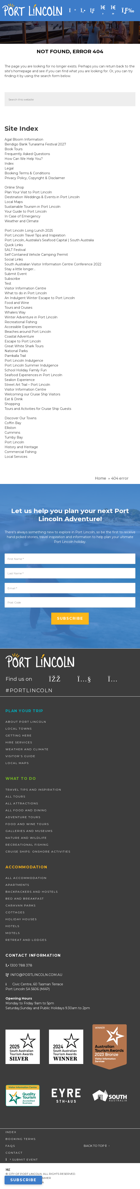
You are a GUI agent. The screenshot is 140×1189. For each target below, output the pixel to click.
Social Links (14, 259)
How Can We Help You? (24, 159)
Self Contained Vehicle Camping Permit (36, 255)
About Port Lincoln (25, 721)
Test (8, 283)
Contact (14, 1152)
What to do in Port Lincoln (26, 293)
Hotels (12, 926)
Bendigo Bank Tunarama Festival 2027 (35, 144)
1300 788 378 (18, 965)
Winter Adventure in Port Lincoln (31, 317)
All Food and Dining (26, 810)
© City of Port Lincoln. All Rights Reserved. (40, 1173)
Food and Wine (17, 303)
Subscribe (12, 279)
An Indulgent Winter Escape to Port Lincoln (40, 298)
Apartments (17, 884)
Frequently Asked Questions (27, 154)
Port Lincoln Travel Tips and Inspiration (35, 235)
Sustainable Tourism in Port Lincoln (32, 207)
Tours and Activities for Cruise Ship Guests (38, 409)
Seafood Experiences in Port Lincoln (33, 375)
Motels (12, 933)
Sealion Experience (20, 380)
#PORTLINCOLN (29, 690)
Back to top (96, 1145)
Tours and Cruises (18, 308)
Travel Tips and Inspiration (33, 789)
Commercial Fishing (20, 452)
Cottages (15, 912)
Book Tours (13, 149)
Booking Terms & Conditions (27, 173)
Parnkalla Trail (15, 356)
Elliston (10, 428)
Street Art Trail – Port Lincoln (27, 385)
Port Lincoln (14, 442)
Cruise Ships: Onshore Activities (37, 851)
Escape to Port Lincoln (23, 341)
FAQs (10, 1145)
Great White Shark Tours (24, 346)
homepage (22, 71)
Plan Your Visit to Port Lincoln (28, 192)
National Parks (16, 351)
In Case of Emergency (22, 216)
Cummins (12, 433)
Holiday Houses (21, 919)
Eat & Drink (14, 399)
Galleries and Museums (29, 831)
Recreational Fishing (21, 322)
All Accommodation (26, 878)
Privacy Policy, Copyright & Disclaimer (35, 178)
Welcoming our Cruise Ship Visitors (32, 394)
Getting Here (18, 735)
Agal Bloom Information (24, 139)
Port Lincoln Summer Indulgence (31, 365)
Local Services (16, 457)
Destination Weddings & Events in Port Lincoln (42, 197)
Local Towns (18, 728)
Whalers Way (15, 312)
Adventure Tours (22, 817)
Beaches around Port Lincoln (28, 332)
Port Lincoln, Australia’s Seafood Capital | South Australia (49, 240)
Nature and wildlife (26, 837)
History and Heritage (21, 447)
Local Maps (14, 202)
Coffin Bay (13, 423)
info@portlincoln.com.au (33, 975)
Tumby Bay (14, 437)
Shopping (12, 404)
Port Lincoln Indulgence (24, 360)
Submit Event (16, 274)
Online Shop (14, 187)
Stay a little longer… (20, 269)
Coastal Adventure (19, 336)
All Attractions (21, 803)
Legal (9, 168)
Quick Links (14, 245)
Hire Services (18, 742)
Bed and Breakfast (24, 898)
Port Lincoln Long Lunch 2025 (29, 230)
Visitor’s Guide (20, 756)
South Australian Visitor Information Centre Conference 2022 (53, 264)
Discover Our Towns (20, 418)
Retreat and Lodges (26, 940)
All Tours (15, 796)
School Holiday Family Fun (26, 370)
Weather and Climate (22, 221)
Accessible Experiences (23, 327)
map (45, 989)
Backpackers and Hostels (31, 891)
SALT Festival (15, 250)
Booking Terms (20, 1139)
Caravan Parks (20, 905)
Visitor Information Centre (25, 288)
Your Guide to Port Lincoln (26, 211)
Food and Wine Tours (27, 824)
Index (9, 163)
